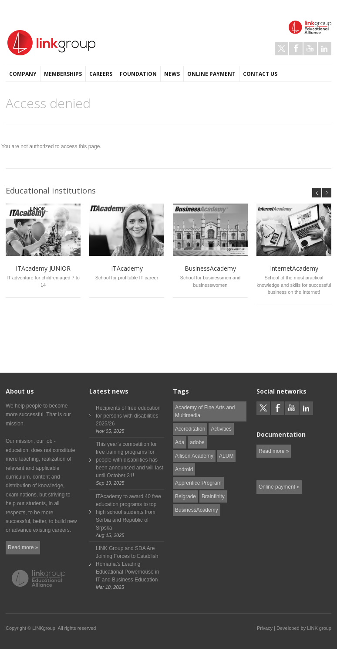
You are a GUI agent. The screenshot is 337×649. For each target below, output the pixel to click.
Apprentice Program (198, 483)
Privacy (265, 628)
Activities (221, 429)
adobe (197, 442)
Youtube (310, 48)
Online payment (211, 74)
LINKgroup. (44, 628)
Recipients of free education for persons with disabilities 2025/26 (128, 416)
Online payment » (279, 487)
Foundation (138, 74)
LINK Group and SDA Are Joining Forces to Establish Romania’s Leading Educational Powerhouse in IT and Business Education (127, 564)
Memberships (63, 74)
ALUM (226, 456)
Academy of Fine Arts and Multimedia (205, 411)
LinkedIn (324, 48)
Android (184, 469)
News (172, 74)
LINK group (319, 628)
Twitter (281, 48)
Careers (100, 74)
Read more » (23, 547)
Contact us (260, 74)
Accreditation (190, 429)
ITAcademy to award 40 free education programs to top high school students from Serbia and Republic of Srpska (128, 512)
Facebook (296, 48)
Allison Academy (194, 456)
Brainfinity (213, 496)
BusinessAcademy (196, 510)
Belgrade (185, 496)
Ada (179, 442)
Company (23, 74)
